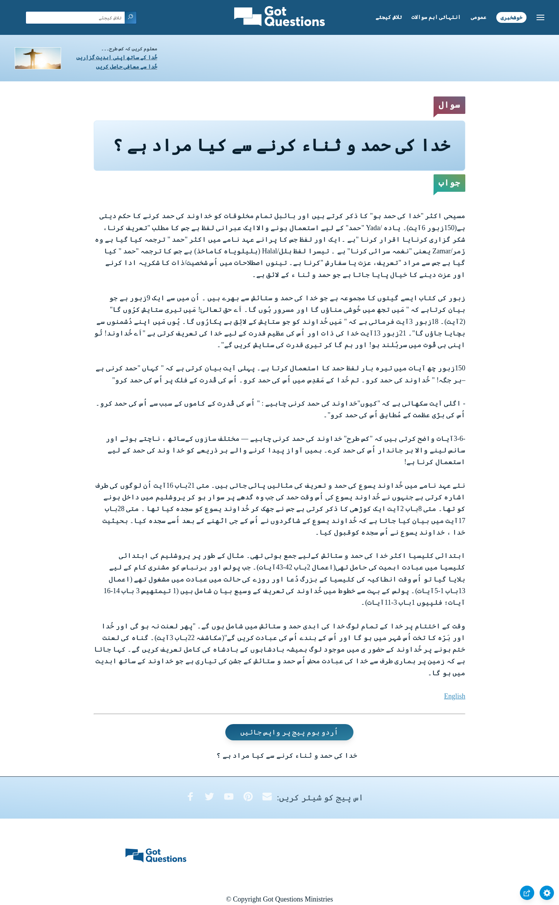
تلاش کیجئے (389, 17)
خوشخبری (511, 17)
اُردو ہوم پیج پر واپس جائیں (289, 732)
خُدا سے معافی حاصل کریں (126, 67)
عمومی (478, 17)
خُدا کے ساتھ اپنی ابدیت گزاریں (116, 57)
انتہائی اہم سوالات (436, 17)
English (454, 696)
